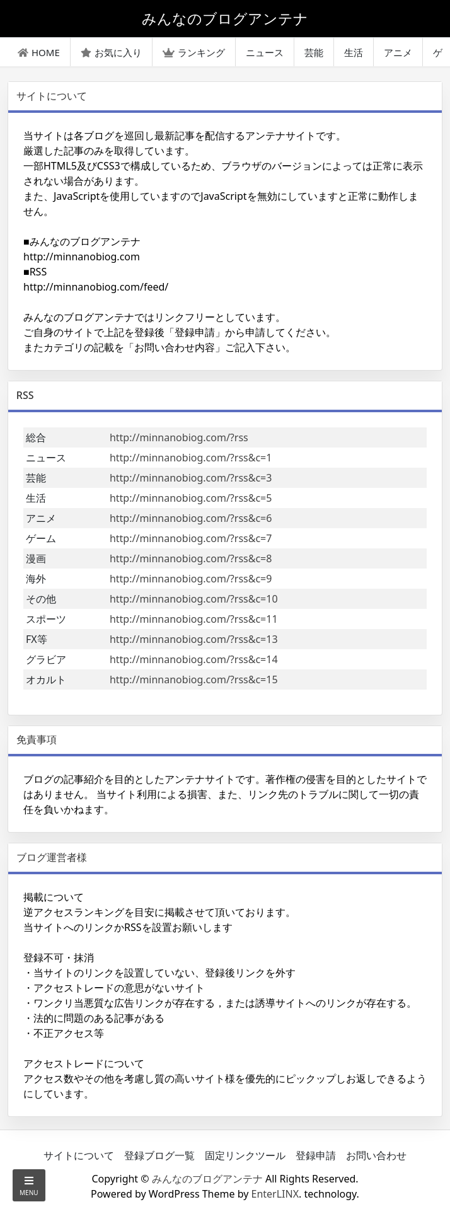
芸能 (313, 52)
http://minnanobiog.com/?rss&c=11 (194, 619)
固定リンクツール (245, 1155)
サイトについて (78, 1155)
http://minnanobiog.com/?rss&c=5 (191, 498)
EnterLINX (275, 1194)
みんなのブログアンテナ (207, 1179)
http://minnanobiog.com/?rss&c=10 (194, 599)
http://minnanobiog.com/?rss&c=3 (191, 478)
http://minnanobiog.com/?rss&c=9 (191, 579)
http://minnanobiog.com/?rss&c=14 (194, 659)
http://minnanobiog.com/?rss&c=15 (194, 679)
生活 (353, 52)
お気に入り (111, 52)
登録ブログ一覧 (159, 1155)
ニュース (265, 52)
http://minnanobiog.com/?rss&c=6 (191, 518)
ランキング (194, 52)
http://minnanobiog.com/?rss (179, 437)
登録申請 (316, 1155)
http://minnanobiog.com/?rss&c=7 (191, 538)
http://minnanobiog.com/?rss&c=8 (191, 558)
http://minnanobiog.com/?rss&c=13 (194, 639)
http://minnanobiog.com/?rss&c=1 (191, 458)
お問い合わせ (376, 1155)
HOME (39, 52)
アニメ (398, 52)
